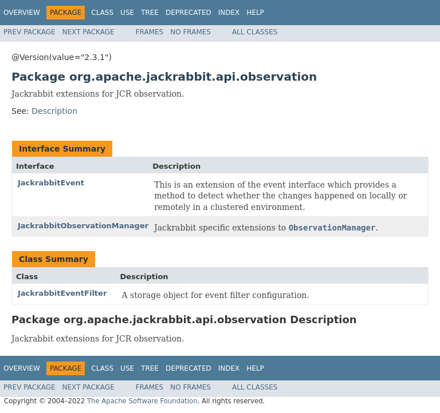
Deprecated (188, 13)
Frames (150, 32)
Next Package (88, 32)
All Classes (254, 32)
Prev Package (29, 32)
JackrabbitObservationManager (83, 225)
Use (127, 13)
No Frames (190, 32)
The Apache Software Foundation (142, 401)
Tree (150, 13)
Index (229, 13)
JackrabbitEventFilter (62, 293)
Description (54, 111)
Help (255, 13)
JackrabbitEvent (51, 182)
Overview (21, 13)
